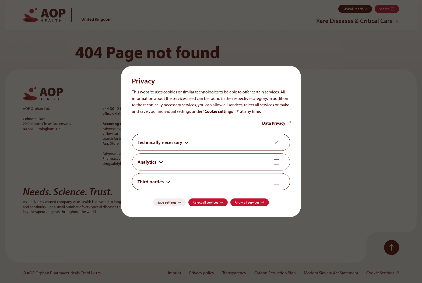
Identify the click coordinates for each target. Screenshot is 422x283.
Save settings (166, 202)
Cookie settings (219, 111)
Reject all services (205, 202)
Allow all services (247, 202)
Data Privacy (273, 123)
